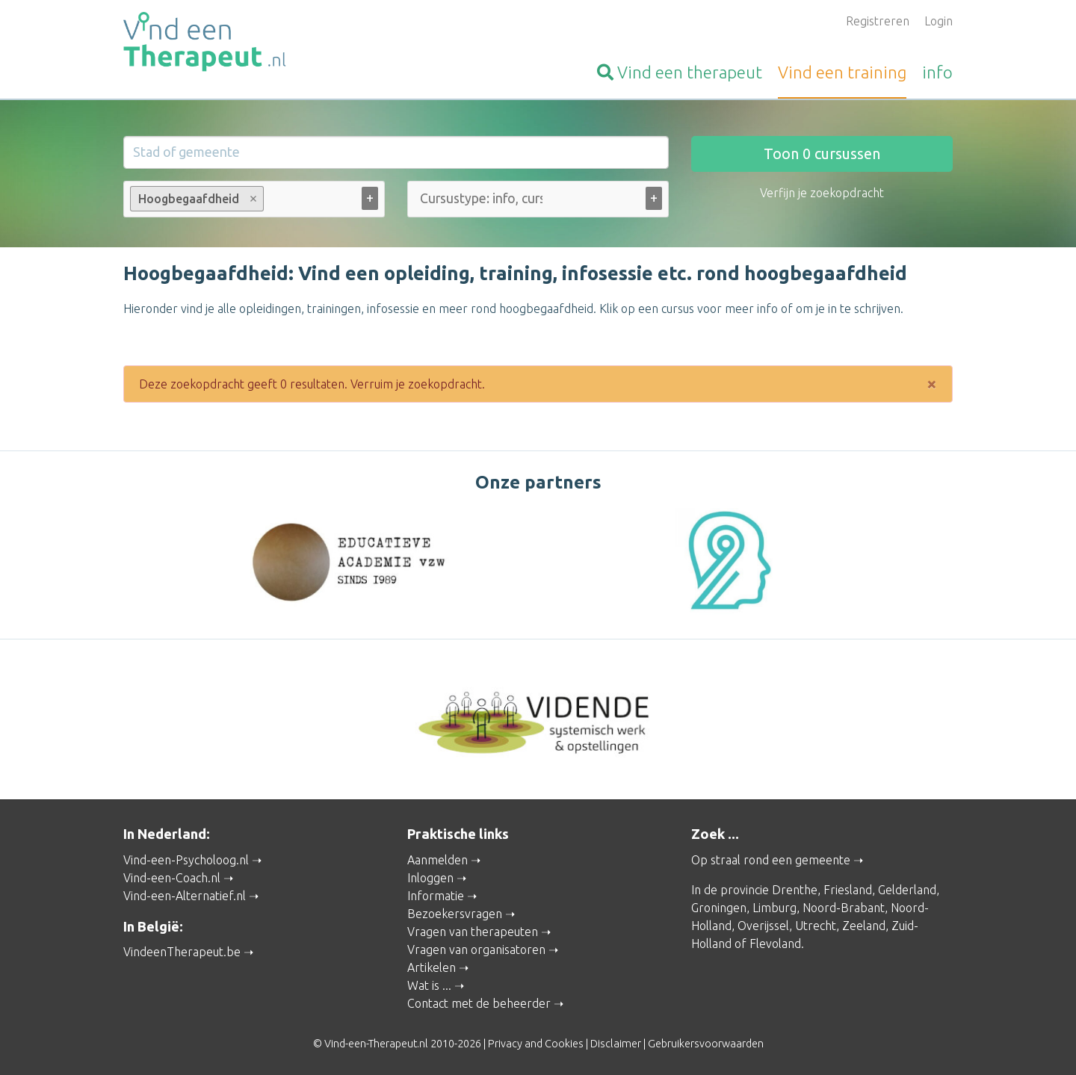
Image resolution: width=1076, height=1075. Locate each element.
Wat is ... (429, 984)
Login (938, 21)
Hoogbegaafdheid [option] (196, 198)
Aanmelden (437, 859)
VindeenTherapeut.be (182, 951)
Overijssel (763, 925)
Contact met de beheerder (479, 1002)
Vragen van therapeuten (472, 931)
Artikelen (431, 966)
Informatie (435, 895)
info (937, 72)
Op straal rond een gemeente (770, 859)
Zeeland (863, 925)
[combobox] (254, 202)
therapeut (679, 72)
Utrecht (815, 925)
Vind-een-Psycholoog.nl (186, 859)
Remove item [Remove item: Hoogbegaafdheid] (253, 198)
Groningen (718, 907)
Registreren (877, 21)
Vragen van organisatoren (476, 948)
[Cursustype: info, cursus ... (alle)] (481, 198)
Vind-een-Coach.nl (171, 877)
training (842, 72)
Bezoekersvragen (454, 913)
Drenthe (794, 889)
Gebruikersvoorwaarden (706, 1043)
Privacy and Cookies (536, 1043)
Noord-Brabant (844, 907)
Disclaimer (615, 1043)
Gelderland (907, 889)
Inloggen (430, 877)
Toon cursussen (822, 153)
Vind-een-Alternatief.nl (184, 895)
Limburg (774, 907)
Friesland (847, 889)
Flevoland (775, 942)
